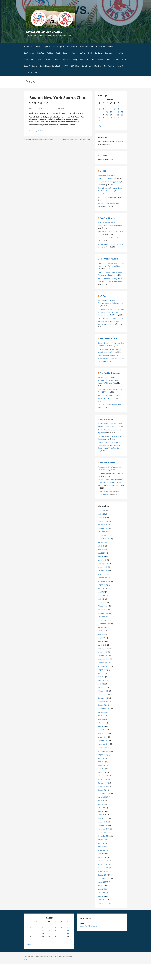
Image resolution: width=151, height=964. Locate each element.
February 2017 (103, 903)
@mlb (90, 53)
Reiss (33, 59)
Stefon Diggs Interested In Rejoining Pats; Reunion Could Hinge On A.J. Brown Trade (108, 380)
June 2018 (101, 847)
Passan (40, 59)
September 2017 (104, 878)
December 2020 (103, 740)
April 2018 (101, 854)
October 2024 (102, 578)
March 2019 (102, 815)
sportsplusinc (52, 109)
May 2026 (101, 510)
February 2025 (103, 564)
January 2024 (102, 610)
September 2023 (104, 624)
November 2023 (103, 617)
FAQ (36, 72)
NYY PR (65, 66)
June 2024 (101, 592)
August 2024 (102, 585)
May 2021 (101, 723)
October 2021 (102, 705)
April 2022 (101, 684)
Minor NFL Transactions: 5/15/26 (110, 405)
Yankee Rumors (107, 462)
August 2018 (102, 840)
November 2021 (103, 702)
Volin (26, 59)
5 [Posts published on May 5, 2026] (42, 927)
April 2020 (101, 769)
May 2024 (101, 595)
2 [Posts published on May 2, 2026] (67, 924)
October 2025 (102, 535)
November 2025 (103, 532)
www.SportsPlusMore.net (44, 32)
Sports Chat (39, 131)
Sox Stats (98, 53)
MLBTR (103, 171)
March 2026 (102, 518)
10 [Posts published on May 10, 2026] (99, 112)
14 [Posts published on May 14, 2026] (114, 112)
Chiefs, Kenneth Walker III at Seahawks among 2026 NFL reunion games (111, 358)
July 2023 (101, 631)
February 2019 (103, 818)
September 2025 (104, 539)
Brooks (38, 46)
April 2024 (101, 599)
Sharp (75, 59)
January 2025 (102, 567)
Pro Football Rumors (110, 373)
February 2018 (103, 861)
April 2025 (101, 556)
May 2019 (101, 808)
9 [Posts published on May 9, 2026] (67, 927)
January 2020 (102, 779)
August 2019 (102, 797)
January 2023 (102, 652)
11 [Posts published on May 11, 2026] (103, 112)
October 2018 (102, 832)
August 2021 (102, 712)
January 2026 (102, 525)
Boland (116, 59)
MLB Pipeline (109, 66)
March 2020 (102, 772)
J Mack (73, 53)
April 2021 (101, 726)
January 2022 (102, 694)
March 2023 (102, 645)
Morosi (57, 59)
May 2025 (101, 553)
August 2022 (102, 670)
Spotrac (47, 46)
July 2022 (101, 673)
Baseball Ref (28, 46)
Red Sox (50, 53)
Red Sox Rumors (107, 419)
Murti (124, 59)
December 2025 (103, 528)
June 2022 (101, 677)
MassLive (97, 66)
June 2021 (101, 719)
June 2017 (101, 889)
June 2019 (101, 804)
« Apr (100, 126)
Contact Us (28, 72)
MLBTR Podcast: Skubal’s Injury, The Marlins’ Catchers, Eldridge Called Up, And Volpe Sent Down (109, 445)
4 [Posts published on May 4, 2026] (103, 109)
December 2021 (103, 698)
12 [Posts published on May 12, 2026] (107, 112)
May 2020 (101, 765)
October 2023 (102, 620)
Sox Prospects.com (109, 258)
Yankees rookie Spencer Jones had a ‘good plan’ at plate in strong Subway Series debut (111, 312)
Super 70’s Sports (30, 66)
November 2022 (103, 659)
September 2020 (104, 751)
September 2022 (104, 666)
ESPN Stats (75, 66)
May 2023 (101, 638)
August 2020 (102, 755)
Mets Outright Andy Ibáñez (107, 197)
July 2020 (101, 758)
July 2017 (101, 885)
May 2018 (101, 850)
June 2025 (101, 549)
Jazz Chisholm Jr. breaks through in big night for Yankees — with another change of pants (110, 321)
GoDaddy (27, 960)
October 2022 (102, 663)
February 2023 (103, 648)
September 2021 (104, 709)
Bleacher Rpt (100, 46)
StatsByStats (86, 66)
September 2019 (104, 793)
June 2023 (101, 634)
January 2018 (102, 864)
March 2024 (102, 602)
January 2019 (102, 822)
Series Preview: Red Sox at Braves (110, 238)
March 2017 (102, 900)
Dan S (58, 53)
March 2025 (102, 560)
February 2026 (103, 521)
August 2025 (102, 542)
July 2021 (101, 716)
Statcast (111, 46)
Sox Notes (108, 53)
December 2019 (103, 783)
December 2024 (103, 571)
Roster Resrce (72, 46)
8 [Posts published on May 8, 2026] (118, 109)
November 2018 (103, 829)
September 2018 (104, 836)
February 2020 (103, 776)
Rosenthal (84, 59)
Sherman (66, 59)
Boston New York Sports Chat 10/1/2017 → (76, 140)
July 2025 (101, 546)
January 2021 (102, 737)
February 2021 (103, 733)
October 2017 (102, 875)
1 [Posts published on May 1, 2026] (118, 106)
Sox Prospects (29, 53)
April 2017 (101, 896)
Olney (93, 59)
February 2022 (103, 691)
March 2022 (102, 687)
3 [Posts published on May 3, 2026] (99, 109)
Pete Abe (40, 53)
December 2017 (103, 868)
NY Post (103, 296)
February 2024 (103, 606)
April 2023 (101, 641)
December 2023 (103, 613)
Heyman (49, 59)
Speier (65, 53)
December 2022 (103, 655)
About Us (120, 66)
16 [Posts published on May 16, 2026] (122, 112)
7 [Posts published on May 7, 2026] (114, 109)
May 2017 (101, 893)
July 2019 (101, 801)
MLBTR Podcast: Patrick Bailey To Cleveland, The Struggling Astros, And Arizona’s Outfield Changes (110, 482)
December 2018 (103, 825)
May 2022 (101, 680)
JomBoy (101, 59)
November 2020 (103, 744)
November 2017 (103, 871)
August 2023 (102, 627)
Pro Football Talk (108, 338)
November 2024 (103, 574)
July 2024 (101, 588)
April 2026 (101, 514)
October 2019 (102, 790)
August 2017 (102, 882)
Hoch (108, 59)
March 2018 (102, 857)
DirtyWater (119, 53)
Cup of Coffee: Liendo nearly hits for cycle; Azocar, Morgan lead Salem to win (111, 266)
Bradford (81, 53)
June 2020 (101, 762)
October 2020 (102, 748)
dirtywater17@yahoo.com (89, 926)
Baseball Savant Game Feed (50, 66)
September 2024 (104, 581)
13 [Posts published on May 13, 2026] (111, 112)
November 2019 (103, 786)
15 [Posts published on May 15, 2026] (118, 112)
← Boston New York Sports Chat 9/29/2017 (39, 140)
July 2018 (101, 843)
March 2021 (102, 730)
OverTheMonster (86, 46)
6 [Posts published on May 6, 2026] (110, 109)
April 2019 (101, 811)
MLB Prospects (58, 46)
